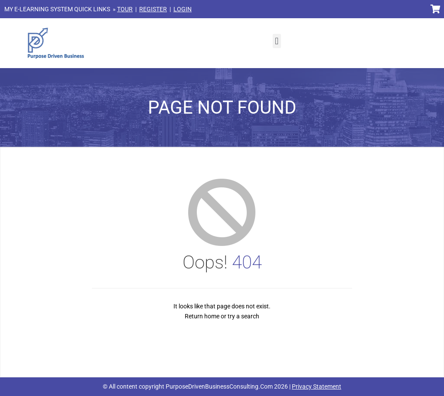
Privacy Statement (316, 386)
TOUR (125, 9)
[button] (277, 41)
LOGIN (182, 9)
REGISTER (153, 9)
